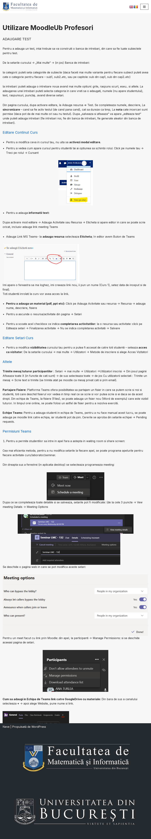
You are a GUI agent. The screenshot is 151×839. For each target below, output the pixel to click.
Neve (6, 726)
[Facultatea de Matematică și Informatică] (20, 6)
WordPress (38, 726)
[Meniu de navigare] (144, 7)
